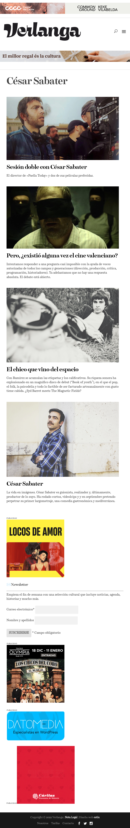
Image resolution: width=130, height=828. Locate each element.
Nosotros (42, 823)
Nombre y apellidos (20, 620)
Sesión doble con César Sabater (47, 167)
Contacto (68, 823)
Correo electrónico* (21, 609)
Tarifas (55, 823)
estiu (97, 817)
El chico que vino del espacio (42, 370)
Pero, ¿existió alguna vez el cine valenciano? (62, 256)
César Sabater (25, 484)
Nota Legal (71, 817)
